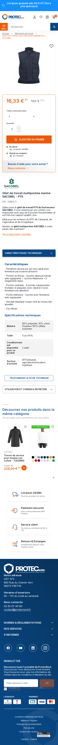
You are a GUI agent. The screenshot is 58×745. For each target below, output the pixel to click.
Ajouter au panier (29, 139)
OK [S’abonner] (47, 683)
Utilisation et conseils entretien (26, 389)
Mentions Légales (29, 720)
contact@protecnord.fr (17, 609)
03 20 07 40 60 (13, 606)
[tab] (29, 253)
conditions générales (29, 688)
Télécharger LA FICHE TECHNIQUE (29, 378)
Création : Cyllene (29, 739)
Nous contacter (17, 168)
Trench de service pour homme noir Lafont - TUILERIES (14, 458)
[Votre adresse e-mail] (21, 683)
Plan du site (29, 728)
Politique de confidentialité (29, 724)
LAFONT (8, 452)
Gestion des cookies (29, 731)
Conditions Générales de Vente (29, 717)
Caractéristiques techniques (23, 253)
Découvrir (24, 467)
